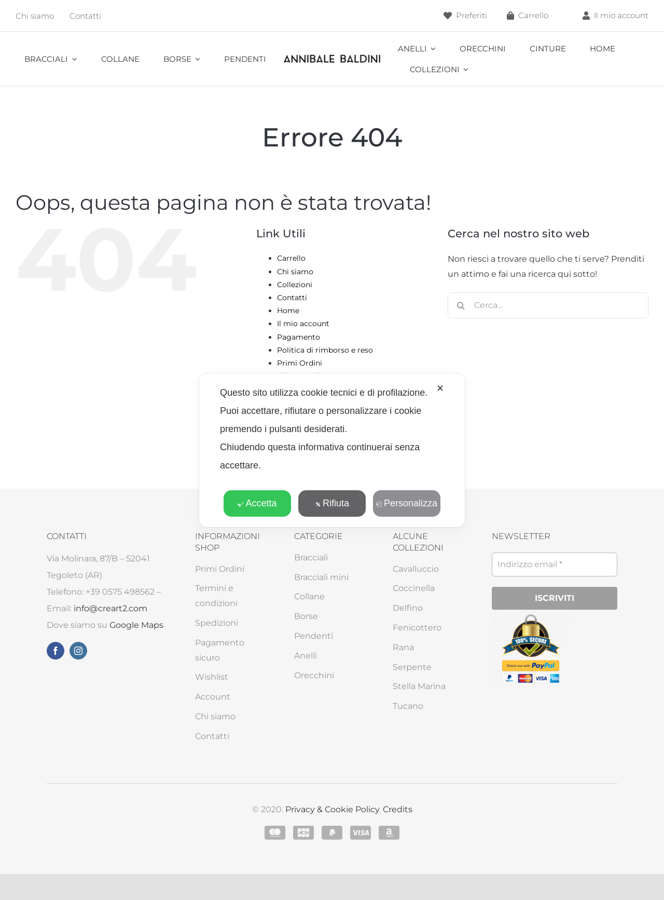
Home (288, 310)
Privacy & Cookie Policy (332, 809)
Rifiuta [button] (332, 503)
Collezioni (294, 284)
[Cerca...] (548, 305)
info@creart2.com (110, 608)
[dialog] (332, 450)
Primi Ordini (299, 363)
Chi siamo (295, 271)
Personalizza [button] (406, 503)
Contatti (292, 297)
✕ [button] (440, 388)
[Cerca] (461, 305)
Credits (397, 809)
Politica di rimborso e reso (325, 350)
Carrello (291, 258)
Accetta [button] (257, 503)
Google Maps (136, 625)
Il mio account (303, 323)
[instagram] (78, 651)
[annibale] (332, 57)
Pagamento (298, 337)
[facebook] (55, 651)
